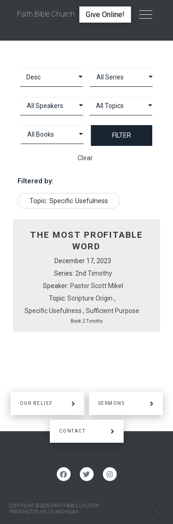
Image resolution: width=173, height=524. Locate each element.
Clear (85, 158)
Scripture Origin (90, 298)
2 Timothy (93, 321)
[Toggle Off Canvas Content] (146, 15)
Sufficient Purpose (112, 310)
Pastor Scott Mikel (96, 285)
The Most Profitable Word (86, 240)
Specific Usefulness (53, 310)
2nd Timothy (93, 273)
